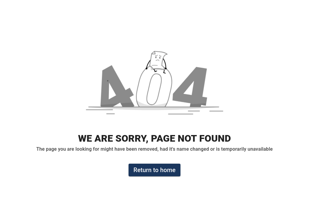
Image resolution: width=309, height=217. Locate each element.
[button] (154, 86)
